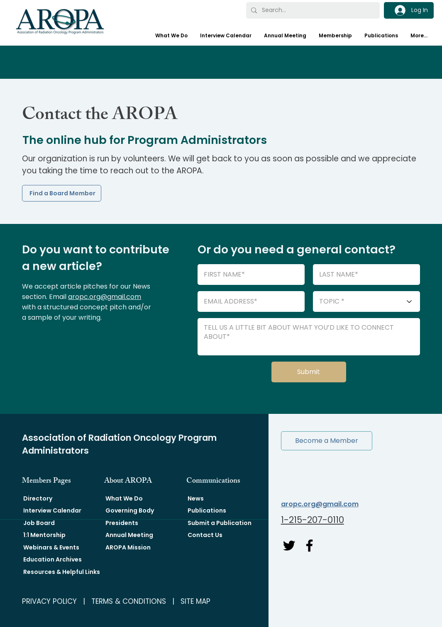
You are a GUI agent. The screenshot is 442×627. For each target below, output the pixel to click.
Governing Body (129, 510)
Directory (37, 498)
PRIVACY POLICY (49, 601)
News (196, 498)
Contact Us (205, 535)
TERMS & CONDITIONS (128, 601)
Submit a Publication (220, 523)
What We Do (124, 498)
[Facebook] (309, 545)
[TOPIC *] (366, 301)
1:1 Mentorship (44, 535)
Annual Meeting (129, 535)
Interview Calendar (52, 510)
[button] (326, 440)
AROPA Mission (128, 547)
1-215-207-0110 (312, 520)
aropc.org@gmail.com (104, 296)
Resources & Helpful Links (61, 572)
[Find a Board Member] (61, 193)
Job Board (39, 523)
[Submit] (308, 372)
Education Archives (52, 559)
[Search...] (312, 10)
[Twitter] (289, 545)
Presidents (121, 523)
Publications (207, 510)
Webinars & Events (51, 547)
